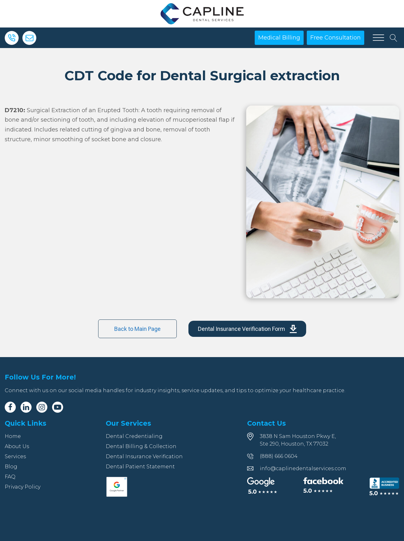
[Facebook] (10, 407)
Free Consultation (335, 37)
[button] (247, 329)
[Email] (29, 38)
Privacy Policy (22, 487)
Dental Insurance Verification (144, 456)
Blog (11, 467)
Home (13, 436)
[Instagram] (41, 407)
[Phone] (12, 38)
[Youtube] (57, 407)
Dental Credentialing (134, 436)
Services (15, 456)
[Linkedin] (26, 407)
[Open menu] (378, 38)
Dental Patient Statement (140, 467)
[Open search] (393, 38)
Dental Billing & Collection (141, 446)
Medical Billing (279, 37)
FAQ (10, 477)
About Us (17, 446)
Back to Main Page (137, 328)
